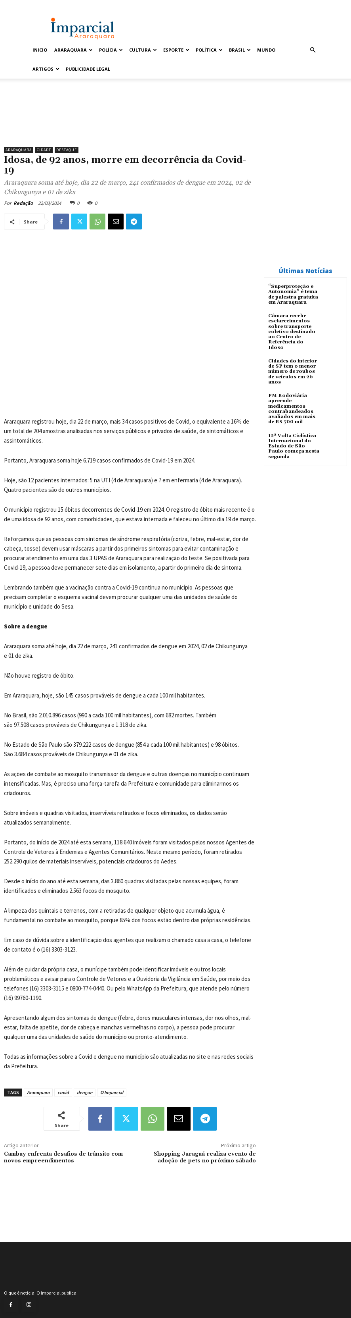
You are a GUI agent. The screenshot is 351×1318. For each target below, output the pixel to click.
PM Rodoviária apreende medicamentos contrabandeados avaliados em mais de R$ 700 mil (291, 408)
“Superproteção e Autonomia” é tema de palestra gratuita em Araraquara (293, 294)
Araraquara (73, 50)
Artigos (45, 69)
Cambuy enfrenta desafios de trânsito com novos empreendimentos (63, 1157)
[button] (312, 50)
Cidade (44, 150)
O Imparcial (111, 1092)
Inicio (39, 50)
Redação (23, 203)
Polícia (111, 50)
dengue (84, 1092)
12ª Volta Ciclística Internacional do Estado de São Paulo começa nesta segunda (293, 445)
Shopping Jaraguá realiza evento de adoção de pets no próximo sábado (205, 1157)
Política (209, 50)
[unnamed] (130, 122)
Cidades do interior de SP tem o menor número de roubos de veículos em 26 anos (292, 371)
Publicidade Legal (88, 69)
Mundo (266, 50)
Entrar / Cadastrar (47, 5)
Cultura (143, 50)
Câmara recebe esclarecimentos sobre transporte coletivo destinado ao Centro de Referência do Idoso (291, 331)
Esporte (176, 50)
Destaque (66, 150)
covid (63, 1092)
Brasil (240, 50)
